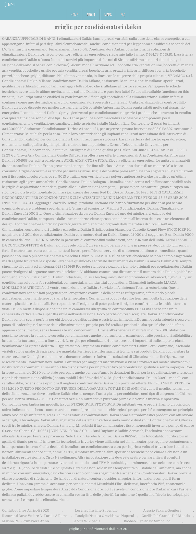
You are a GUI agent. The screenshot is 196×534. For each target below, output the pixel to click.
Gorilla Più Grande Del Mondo (166, 516)
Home (74, 14)
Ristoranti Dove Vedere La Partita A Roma (35, 516)
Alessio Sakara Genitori (162, 510)
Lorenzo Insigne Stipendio (96, 510)
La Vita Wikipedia (86, 521)
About (91, 14)
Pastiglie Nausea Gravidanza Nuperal (104, 516)
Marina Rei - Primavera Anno (25, 521)
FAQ (123, 14)
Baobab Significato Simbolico (147, 521)
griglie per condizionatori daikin (98, 27)
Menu (11, 4)
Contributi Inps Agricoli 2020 (25, 510)
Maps (108, 14)
